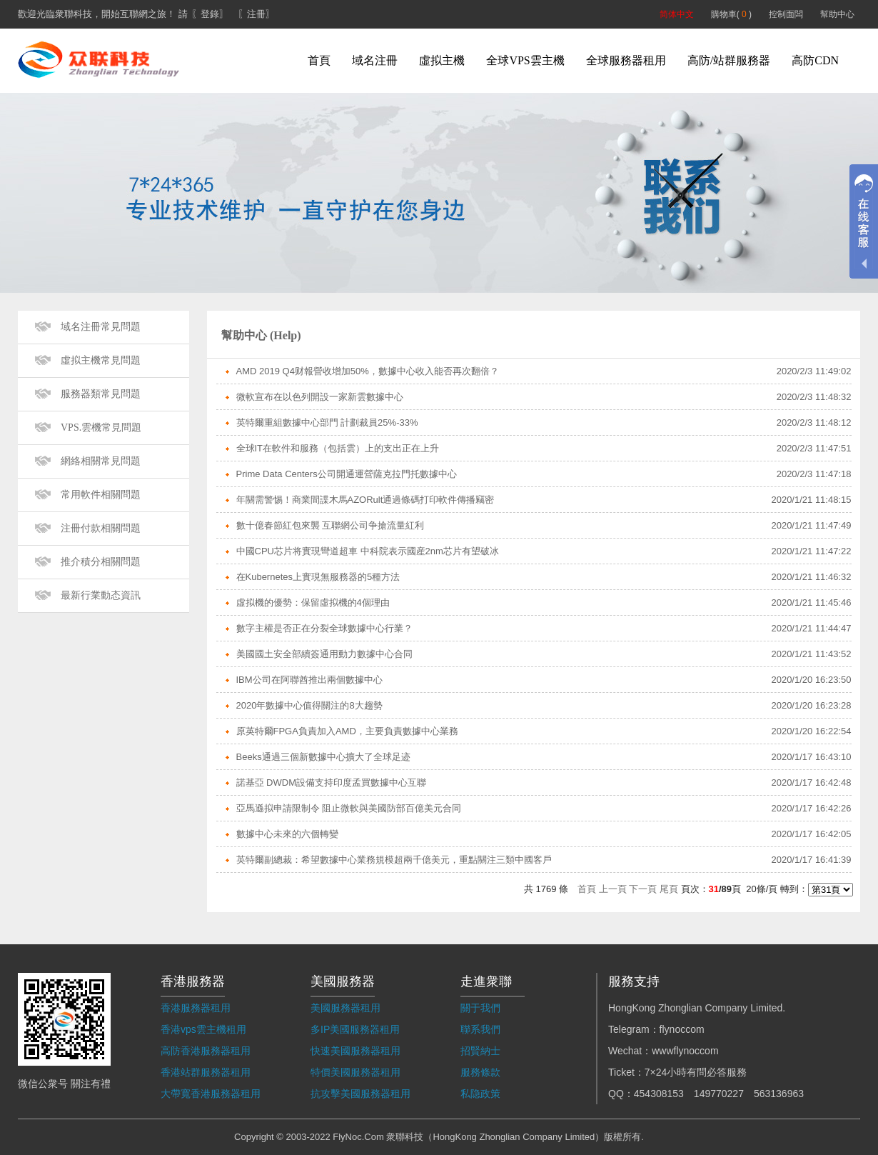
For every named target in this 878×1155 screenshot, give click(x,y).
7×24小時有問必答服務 (696, 1072)
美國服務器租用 (345, 1008)
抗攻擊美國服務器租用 (360, 1093)
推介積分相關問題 (101, 561)
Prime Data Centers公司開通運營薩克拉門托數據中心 (346, 474)
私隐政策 (480, 1093)
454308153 (659, 1093)
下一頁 (643, 889)
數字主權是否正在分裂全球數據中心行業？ (324, 628)
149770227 (719, 1093)
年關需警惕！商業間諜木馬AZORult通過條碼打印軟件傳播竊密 (365, 499)
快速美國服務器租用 (355, 1050)
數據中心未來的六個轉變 (287, 834)
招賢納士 (480, 1050)
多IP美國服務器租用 (355, 1029)
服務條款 (480, 1072)
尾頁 (669, 889)
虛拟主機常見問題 (101, 360)
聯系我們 (480, 1029)
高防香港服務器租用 (206, 1050)
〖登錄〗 (209, 14)
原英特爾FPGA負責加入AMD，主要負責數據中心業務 (347, 731)
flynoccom (682, 1029)
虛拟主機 (442, 60)
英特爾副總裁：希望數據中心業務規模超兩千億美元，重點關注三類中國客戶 (394, 859)
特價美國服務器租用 (355, 1072)
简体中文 (677, 14)
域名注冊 (375, 60)
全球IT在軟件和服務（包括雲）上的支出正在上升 (338, 448)
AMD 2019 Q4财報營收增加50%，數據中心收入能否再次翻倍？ (367, 371)
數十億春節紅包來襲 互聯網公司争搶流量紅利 (330, 525)
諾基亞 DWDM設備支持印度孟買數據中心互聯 (331, 782)
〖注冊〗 (256, 14)
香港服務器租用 (196, 1008)
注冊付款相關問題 (101, 528)
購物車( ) (731, 14)
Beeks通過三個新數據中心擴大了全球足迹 (323, 756)
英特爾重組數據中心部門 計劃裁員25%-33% (327, 422)
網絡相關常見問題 (101, 461)
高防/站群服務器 (728, 60)
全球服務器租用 (626, 60)
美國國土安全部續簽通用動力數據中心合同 (324, 654)
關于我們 (480, 1008)
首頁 (319, 60)
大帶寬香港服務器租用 (211, 1093)
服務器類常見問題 (101, 394)
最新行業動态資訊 (101, 595)
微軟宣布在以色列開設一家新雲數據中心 (319, 396)
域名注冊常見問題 (101, 326)
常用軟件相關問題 (101, 494)
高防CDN (815, 60)
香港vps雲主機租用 (203, 1029)
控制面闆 (786, 14)
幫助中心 (837, 14)
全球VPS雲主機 (525, 60)
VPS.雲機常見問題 (101, 427)
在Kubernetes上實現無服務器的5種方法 (318, 576)
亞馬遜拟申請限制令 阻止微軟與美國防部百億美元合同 (349, 808)
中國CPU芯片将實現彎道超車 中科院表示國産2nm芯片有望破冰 (367, 551)
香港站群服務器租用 (206, 1072)
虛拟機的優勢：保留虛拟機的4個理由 (313, 602)
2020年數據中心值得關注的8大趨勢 (309, 705)
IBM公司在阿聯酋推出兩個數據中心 (309, 679)
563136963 (779, 1093)
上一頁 (613, 889)
